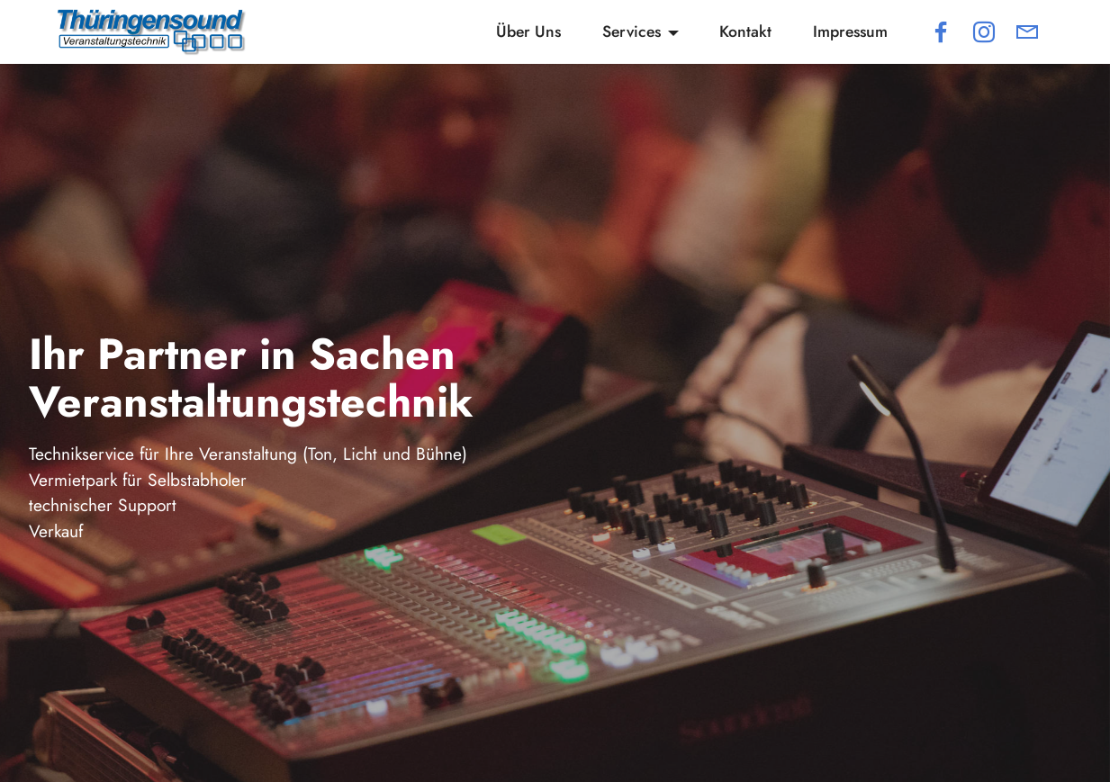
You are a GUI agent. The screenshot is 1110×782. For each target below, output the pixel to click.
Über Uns (528, 31)
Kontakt (745, 31)
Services (631, 31)
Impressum (850, 31)
